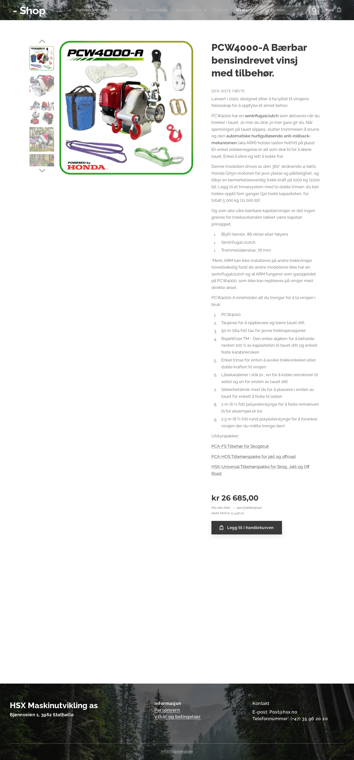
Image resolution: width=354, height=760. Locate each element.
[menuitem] (76, 10)
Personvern (167, 710)
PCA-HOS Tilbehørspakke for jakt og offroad (253, 456)
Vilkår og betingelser (177, 716)
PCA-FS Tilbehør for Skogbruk (240, 446)
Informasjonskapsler (177, 751)
